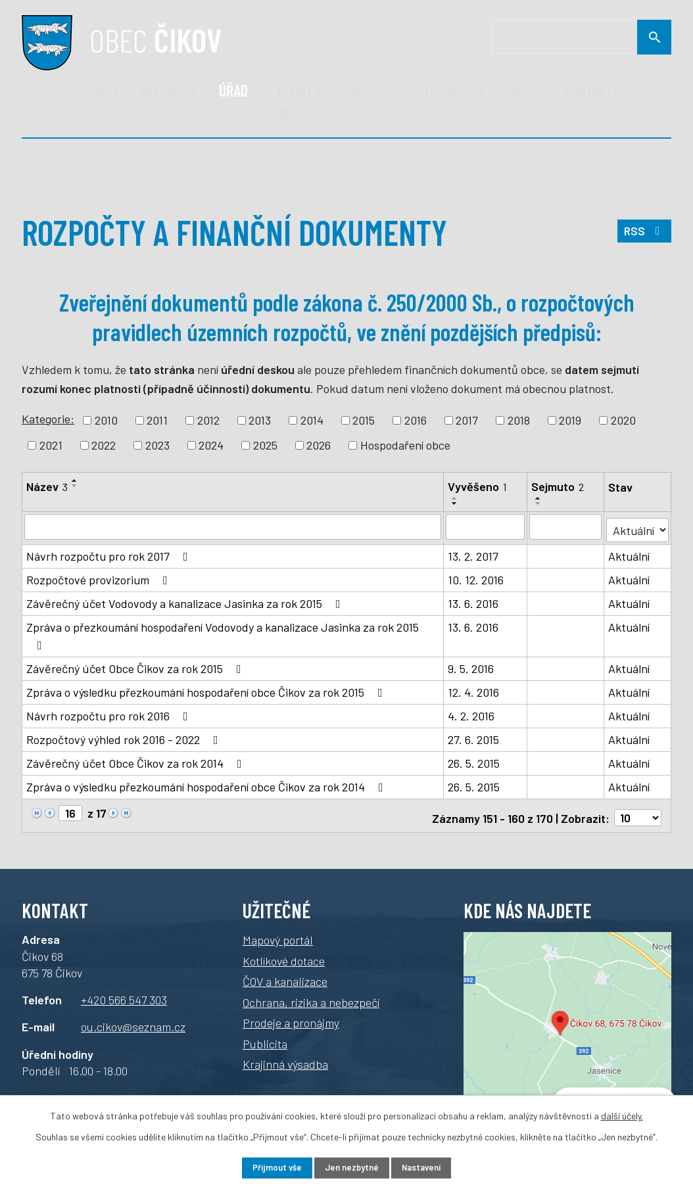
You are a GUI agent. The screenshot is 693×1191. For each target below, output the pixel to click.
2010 (106, 420)
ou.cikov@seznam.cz (133, 1019)
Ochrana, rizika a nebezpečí (311, 994)
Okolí (524, 90)
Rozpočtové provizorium (99, 576)
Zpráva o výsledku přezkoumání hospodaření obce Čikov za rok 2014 (207, 783)
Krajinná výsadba (285, 1057)
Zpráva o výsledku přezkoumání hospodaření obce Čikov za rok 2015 (207, 689)
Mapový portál (278, 932)
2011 (157, 420)
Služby (372, 90)
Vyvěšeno (478, 486)
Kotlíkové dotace (284, 953)
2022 (103, 445)
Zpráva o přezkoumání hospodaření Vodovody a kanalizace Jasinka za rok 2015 (222, 632)
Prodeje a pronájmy (291, 1015)
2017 (467, 420)
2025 (265, 445)
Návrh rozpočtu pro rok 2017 (109, 553)
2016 (415, 420)
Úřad (233, 90)
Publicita (265, 1036)
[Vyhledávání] (581, 37)
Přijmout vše (267, 1167)
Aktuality (168, 90)
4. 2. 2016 (471, 712)
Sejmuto (558, 486)
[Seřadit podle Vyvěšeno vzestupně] (455, 498)
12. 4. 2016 (474, 689)
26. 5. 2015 (474, 760)
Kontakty (591, 90)
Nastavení (431, 1167)
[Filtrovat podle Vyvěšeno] (485, 526)
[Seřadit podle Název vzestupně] (75, 480)
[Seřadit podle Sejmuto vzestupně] (539, 498)
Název (47, 486)
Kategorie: (48, 418)
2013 (260, 420)
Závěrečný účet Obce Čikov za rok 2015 (136, 665)
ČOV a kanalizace (285, 974)
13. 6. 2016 (473, 600)
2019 (570, 420)
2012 (208, 420)
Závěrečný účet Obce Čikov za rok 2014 (136, 760)
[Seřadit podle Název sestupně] (75, 485)
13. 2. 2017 (473, 553)
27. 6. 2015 (474, 736)
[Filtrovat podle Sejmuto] (566, 526)
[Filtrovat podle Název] (233, 526)
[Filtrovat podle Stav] (638, 525)
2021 (50, 445)
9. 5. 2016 (471, 665)
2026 (318, 445)
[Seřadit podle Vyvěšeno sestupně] (455, 503)
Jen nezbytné (351, 1167)
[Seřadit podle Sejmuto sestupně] (539, 503)
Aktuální (629, 553)
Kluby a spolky (299, 102)
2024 (211, 445)
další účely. (622, 1113)
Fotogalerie (450, 90)
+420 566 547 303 (124, 992)
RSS (643, 235)
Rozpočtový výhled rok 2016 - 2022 (125, 736)
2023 (157, 445)
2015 (363, 420)
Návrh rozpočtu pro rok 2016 (109, 712)
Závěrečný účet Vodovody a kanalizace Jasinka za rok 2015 (186, 600)
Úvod (102, 90)
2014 (311, 420)
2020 (623, 420)
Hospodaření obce (405, 445)
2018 (519, 420)
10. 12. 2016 (476, 576)
